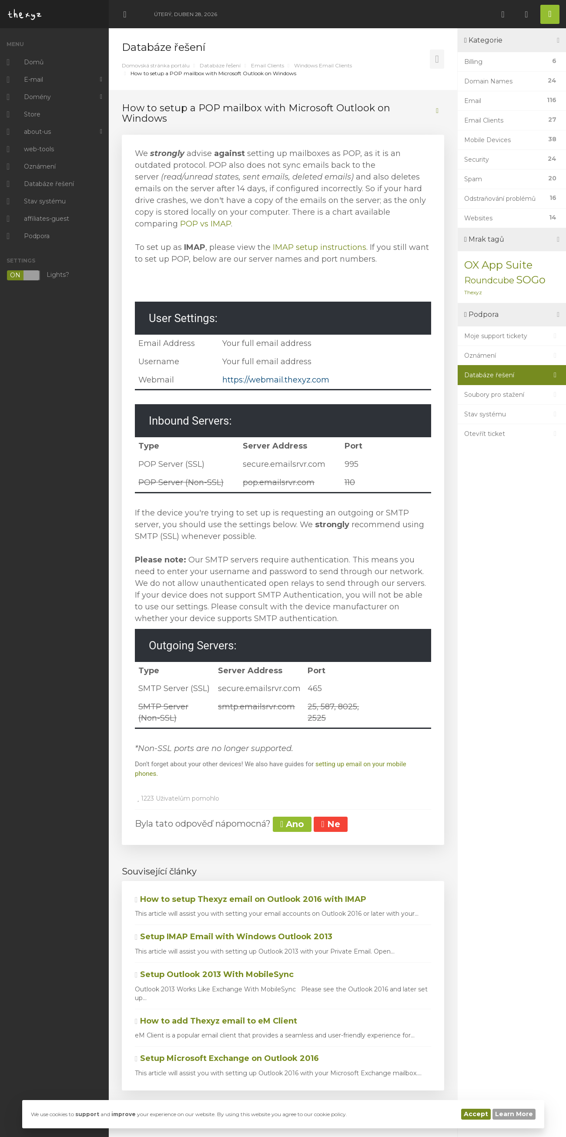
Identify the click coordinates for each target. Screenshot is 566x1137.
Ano (292, 824)
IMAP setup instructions (319, 247)
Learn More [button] (514, 1114)
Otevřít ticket (511, 434)
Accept (476, 1114)
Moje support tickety (511, 336)
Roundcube (489, 280)
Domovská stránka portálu (156, 65)
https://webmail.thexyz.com (275, 380)
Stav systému (511, 414)
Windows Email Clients (323, 65)
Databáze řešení (220, 65)
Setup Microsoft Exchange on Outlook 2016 (227, 1058)
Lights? (38, 275)
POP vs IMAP (205, 224)
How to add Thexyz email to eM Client (216, 1021)
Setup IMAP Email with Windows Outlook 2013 (233, 936)
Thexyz (473, 292)
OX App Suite (498, 265)
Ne (330, 824)
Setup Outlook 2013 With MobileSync (214, 974)
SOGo (531, 279)
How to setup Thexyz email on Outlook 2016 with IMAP (250, 899)
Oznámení (511, 355)
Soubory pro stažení (511, 394)
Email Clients (267, 65)
